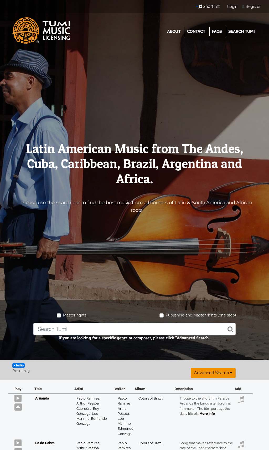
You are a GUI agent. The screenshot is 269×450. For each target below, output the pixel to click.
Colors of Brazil (150, 398)
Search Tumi (241, 31)
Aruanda (42, 398)
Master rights (74, 315)
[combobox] (134, 329)
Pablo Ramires (88, 398)
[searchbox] (134, 329)
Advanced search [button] (213, 372)
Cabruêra (84, 409)
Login (232, 6)
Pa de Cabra (44, 443)
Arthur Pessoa (88, 403)
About (173, 31)
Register (253, 6)
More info (207, 414)
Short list (209, 6)
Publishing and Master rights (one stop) (201, 315)
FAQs (217, 31)
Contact (196, 31)
